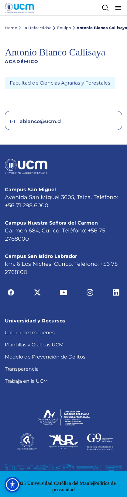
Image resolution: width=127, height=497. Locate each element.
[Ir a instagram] (90, 268)
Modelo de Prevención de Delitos (45, 332)
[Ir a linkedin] (116, 268)
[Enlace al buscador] (105, 8)
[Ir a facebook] (11, 268)
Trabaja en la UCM (26, 357)
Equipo (61, 28)
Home (11, 27)
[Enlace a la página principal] (19, 8)
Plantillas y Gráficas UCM (34, 320)
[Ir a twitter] (37, 268)
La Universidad (34, 28)
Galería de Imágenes (30, 308)
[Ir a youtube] (63, 268)
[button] (12, 484)
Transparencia (22, 345)
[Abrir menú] (118, 8)
